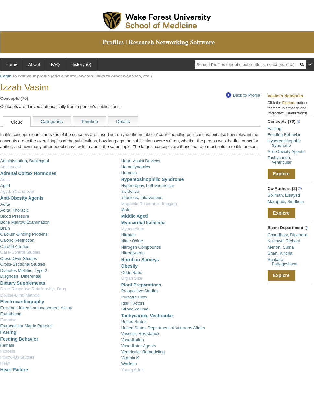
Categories (52, 121)
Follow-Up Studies (17, 357)
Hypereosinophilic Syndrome (152, 179)
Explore (281, 173)
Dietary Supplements (22, 282)
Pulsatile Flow (134, 297)
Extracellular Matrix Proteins (26, 325)
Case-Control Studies (20, 252)
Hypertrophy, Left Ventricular (147, 185)
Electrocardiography (22, 301)
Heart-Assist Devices (140, 160)
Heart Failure (14, 369)
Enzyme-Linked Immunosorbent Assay (36, 307)
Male (125, 209)
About (34, 64)
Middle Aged (134, 216)
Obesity (129, 266)
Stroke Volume (135, 309)
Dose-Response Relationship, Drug (33, 288)
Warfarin (129, 363)
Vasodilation (132, 339)
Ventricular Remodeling (143, 351)
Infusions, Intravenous (141, 197)
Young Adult (132, 369)
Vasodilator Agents (138, 346)
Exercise (8, 319)
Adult (5, 179)
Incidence (130, 191)
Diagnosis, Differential (20, 276)
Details (123, 121)
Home (11, 64)
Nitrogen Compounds (141, 247)
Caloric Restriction (17, 240)
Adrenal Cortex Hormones (28, 173)
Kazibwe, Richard (284, 241)
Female (7, 345)
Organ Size (131, 278)
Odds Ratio (131, 272)
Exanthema (11, 313)
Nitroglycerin (133, 252)
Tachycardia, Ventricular (147, 315)
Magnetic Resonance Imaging (149, 203)
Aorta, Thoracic (14, 210)
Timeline (89, 121)
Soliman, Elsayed (284, 195)
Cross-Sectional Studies (22, 264)
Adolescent (10, 166)
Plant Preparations (141, 284)
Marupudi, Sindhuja (286, 201)
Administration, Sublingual (24, 160)
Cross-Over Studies (18, 258)
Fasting (8, 332)
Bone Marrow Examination (25, 222)
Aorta (5, 204)
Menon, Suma (281, 247)
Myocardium (132, 229)
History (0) (80, 64)
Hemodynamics (135, 166)
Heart (5, 363)
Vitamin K (130, 357)
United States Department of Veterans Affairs (163, 327)
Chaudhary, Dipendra (288, 234)
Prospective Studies (139, 290)
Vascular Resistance (140, 333)
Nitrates (128, 234)
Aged (5, 185)
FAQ (55, 64)
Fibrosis (7, 351)
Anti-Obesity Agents (22, 198)
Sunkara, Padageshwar (283, 261)
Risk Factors (133, 303)
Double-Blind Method (20, 295)
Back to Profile (243, 95)
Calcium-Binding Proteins (24, 234)
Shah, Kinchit (280, 253)
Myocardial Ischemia (143, 222)
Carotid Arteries (14, 246)
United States (133, 321)
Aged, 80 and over (17, 191)
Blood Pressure (14, 216)
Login (6, 76)
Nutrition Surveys (140, 259)
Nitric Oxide (132, 241)
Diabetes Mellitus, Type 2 (23, 270)
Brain (5, 228)
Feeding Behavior (19, 339)
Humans (129, 172)
